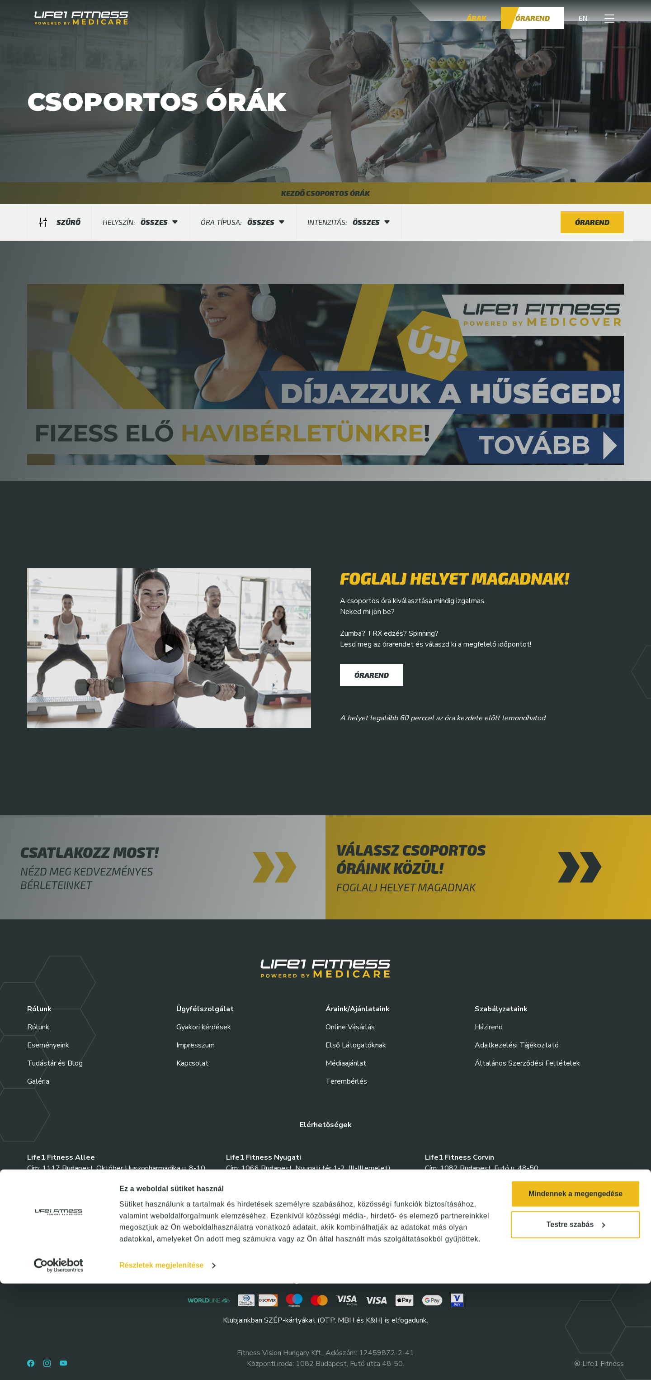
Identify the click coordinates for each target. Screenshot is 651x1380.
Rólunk (38, 1027)
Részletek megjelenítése (161, 1362)
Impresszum (195, 1045)
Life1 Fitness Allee (61, 1157)
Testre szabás (576, 1321)
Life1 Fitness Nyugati (263, 1157)
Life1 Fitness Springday (267, 1212)
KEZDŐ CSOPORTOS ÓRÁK (325, 193)
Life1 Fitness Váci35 (460, 1212)
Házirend (489, 1027)
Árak (476, 18)
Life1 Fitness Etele (60, 1212)
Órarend (532, 18)
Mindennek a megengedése (575, 1290)
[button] (609, 18)
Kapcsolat (192, 1063)
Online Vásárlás (350, 1027)
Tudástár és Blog (55, 1063)
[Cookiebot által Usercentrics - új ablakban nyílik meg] (58, 1362)
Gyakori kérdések (203, 1027)
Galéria (38, 1081)
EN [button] (583, 18)
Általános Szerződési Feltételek (527, 1063)
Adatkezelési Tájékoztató (517, 1045)
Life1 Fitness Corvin (459, 1157)
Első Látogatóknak (356, 1045)
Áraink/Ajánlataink (358, 1009)
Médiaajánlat (346, 1063)
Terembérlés (346, 1081)
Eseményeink (48, 1045)
